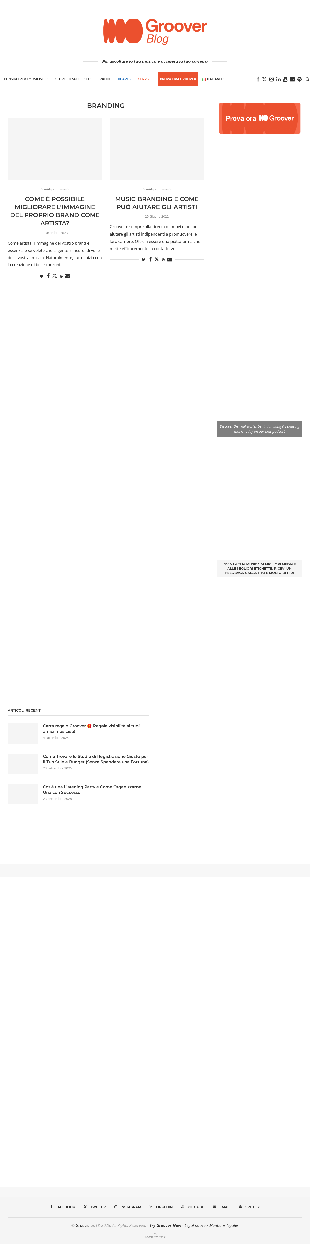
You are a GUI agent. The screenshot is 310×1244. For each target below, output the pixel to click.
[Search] (307, 79)
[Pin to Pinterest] (61, 276)
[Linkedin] (278, 79)
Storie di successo (72, 79)
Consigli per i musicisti (24, 79)
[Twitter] (264, 79)
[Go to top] (155, 1237)
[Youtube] (285, 79)
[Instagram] (271, 79)
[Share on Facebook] (48, 276)
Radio (105, 79)
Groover (83, 1225)
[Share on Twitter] (54, 276)
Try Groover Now (165, 1225)
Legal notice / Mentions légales (212, 1225)
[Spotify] (299, 79)
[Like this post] (41, 276)
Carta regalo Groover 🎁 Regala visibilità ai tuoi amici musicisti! (91, 729)
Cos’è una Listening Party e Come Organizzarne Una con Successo (92, 790)
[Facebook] (258, 79)
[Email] (292, 79)
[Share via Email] (67, 276)
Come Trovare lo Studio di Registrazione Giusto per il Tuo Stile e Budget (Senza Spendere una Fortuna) (96, 759)
